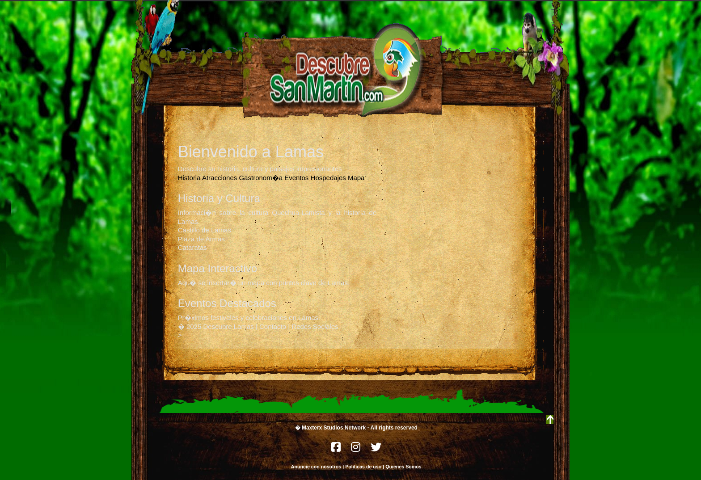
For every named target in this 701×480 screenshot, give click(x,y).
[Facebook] (336, 449)
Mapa (356, 177)
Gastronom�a (261, 177)
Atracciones (219, 177)
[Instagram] (356, 449)
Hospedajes (328, 177)
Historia (189, 177)
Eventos (296, 177)
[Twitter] (376, 449)
